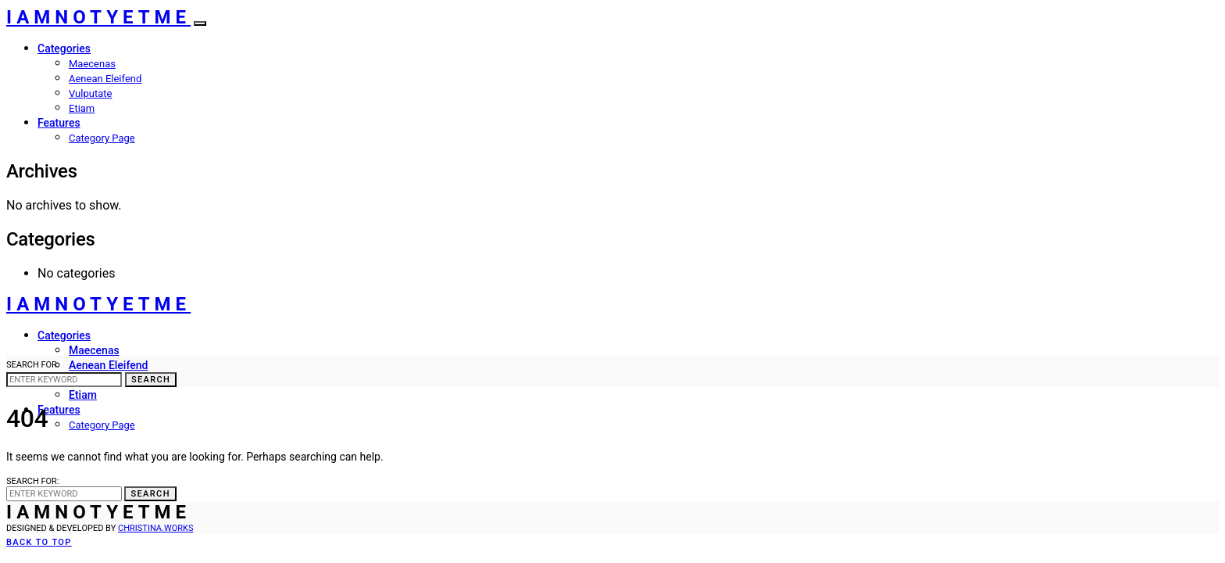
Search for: (32, 365)
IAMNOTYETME (98, 17)
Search (150, 380)
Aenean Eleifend (105, 78)
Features (59, 123)
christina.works (155, 528)
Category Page (102, 138)
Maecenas (92, 64)
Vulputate (90, 93)
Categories (64, 48)
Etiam (82, 108)
